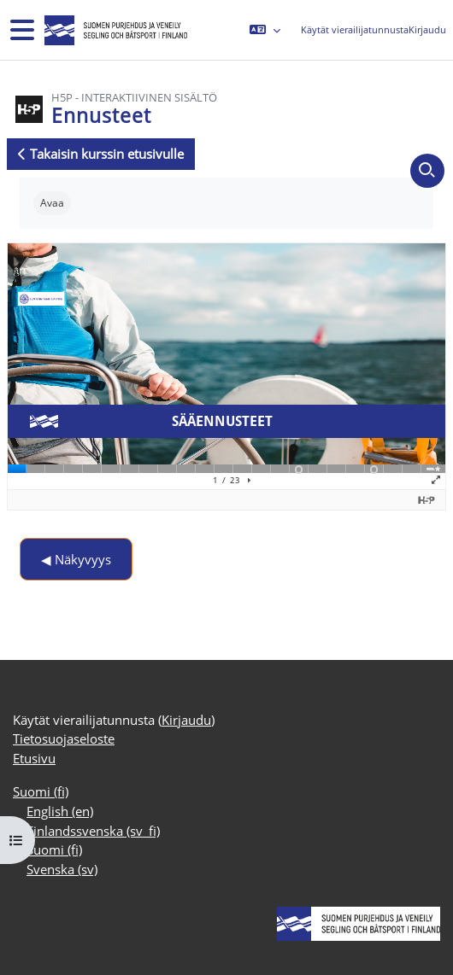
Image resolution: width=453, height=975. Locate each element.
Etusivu (34, 758)
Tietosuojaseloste (64, 738)
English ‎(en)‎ (59, 811)
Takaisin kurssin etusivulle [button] (101, 153)
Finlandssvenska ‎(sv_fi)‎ (93, 830)
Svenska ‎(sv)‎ (61, 869)
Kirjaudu (427, 29)
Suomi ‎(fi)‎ (40, 791)
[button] (264, 30)
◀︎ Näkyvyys (76, 559)
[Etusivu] (114, 30)
